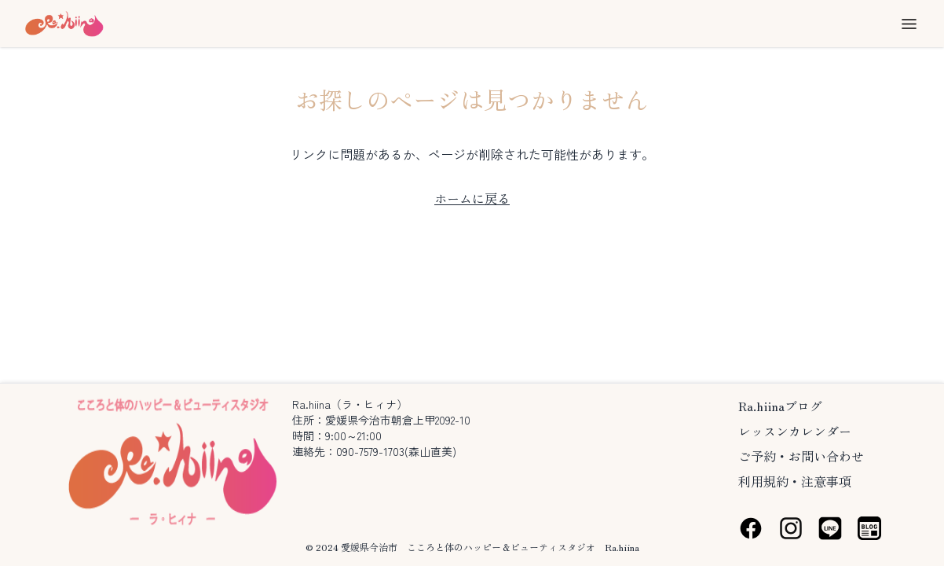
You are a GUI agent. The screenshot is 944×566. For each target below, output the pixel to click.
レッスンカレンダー (794, 430)
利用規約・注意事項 (794, 481)
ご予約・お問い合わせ (801, 456)
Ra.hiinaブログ (780, 405)
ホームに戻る (472, 198)
